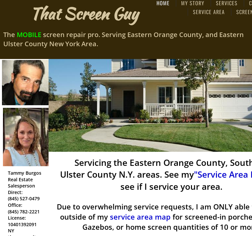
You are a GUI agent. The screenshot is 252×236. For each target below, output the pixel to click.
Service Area (209, 11)
